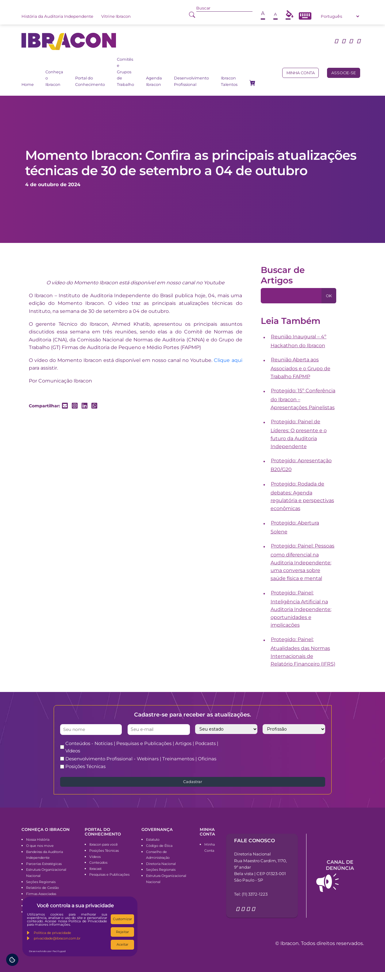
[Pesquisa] (291, 295)
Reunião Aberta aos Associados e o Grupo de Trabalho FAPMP (300, 368)
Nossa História (37, 839)
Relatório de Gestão (42, 888)
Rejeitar (122, 932)
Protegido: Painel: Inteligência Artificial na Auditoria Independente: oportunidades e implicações (301, 609)
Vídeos (95, 857)
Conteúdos (98, 862)
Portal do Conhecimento (90, 81)
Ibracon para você (103, 844)
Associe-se (343, 73)
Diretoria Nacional (161, 864)
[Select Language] (340, 16)
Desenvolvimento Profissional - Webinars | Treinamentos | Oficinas (140, 759)
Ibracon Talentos (229, 81)
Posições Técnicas (85, 766)
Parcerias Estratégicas (44, 864)
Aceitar (122, 944)
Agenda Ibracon (154, 81)
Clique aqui (228, 360)
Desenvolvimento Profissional (191, 81)
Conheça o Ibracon (54, 78)
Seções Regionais (41, 882)
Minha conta (301, 73)
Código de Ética (159, 845)
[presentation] (286, 752)
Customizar (122, 919)
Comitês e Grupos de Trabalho (125, 72)
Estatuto (153, 839)
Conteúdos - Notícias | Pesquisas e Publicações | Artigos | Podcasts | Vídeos (141, 747)
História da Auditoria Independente (57, 16)
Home (27, 84)
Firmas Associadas (41, 894)
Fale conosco (254, 840)
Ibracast (95, 868)
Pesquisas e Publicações (109, 874)
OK (329, 296)
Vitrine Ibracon (116, 16)
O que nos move (40, 845)
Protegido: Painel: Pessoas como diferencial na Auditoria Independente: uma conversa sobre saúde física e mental (303, 562)
